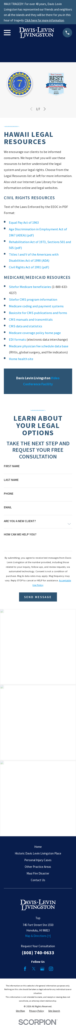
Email (8, 507)
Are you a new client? (20, 521)
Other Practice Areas (38, 867)
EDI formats (17, 339)
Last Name (11, 479)
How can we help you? (20, 534)
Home (38, 847)
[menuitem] (20, 1011)
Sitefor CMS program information (33, 299)
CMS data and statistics (25, 326)
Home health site (21, 359)
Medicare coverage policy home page (35, 333)
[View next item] (44, 109)
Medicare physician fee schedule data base (38, 346)
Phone (8, 493)
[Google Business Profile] (42, 969)
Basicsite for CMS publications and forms (38, 313)
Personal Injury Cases (37, 860)
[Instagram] (51, 969)
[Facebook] (25, 969)
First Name (12, 466)
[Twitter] (34, 969)
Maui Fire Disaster (38, 873)
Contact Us (38, 880)
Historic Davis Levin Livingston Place (38, 853)
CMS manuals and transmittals (31, 319)
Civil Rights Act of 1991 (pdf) (29, 267)
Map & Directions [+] (38, 936)
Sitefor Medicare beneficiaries (30, 287)
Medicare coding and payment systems (36, 306)
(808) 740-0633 (38, 952)
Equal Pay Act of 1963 (24, 222)
